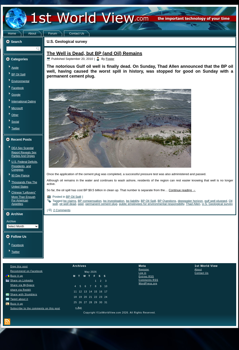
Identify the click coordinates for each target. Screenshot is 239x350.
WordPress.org (148, 283)
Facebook (17, 88)
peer (81, 204)
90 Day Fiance (20, 175)
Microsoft (17, 108)
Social (15, 121)
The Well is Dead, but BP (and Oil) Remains (94, 53)
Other (14, 115)
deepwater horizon (190, 201)
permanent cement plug (101, 204)
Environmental (20, 81)
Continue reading (182, 190)
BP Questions (167, 201)
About (32, 33)
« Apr (78, 307)
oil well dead (68, 204)
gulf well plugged (215, 201)
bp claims (69, 201)
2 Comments (61, 210)
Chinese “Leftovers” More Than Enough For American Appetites (23, 198)
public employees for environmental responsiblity (151, 204)
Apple (15, 67)
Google (16, 94)
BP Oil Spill (18, 74)
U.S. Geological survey (217, 204)
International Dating (23, 101)
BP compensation (90, 201)
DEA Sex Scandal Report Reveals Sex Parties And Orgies (23, 152)
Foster (110, 59)
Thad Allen (193, 204)
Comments (148, 280)
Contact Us (76, 33)
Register (144, 269)
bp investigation (113, 201)
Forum (52, 33)
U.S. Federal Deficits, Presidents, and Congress (24, 165)
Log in (142, 273)
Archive (11, 221)
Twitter (15, 128)
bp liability (132, 201)
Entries (146, 276)
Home (12, 33)
